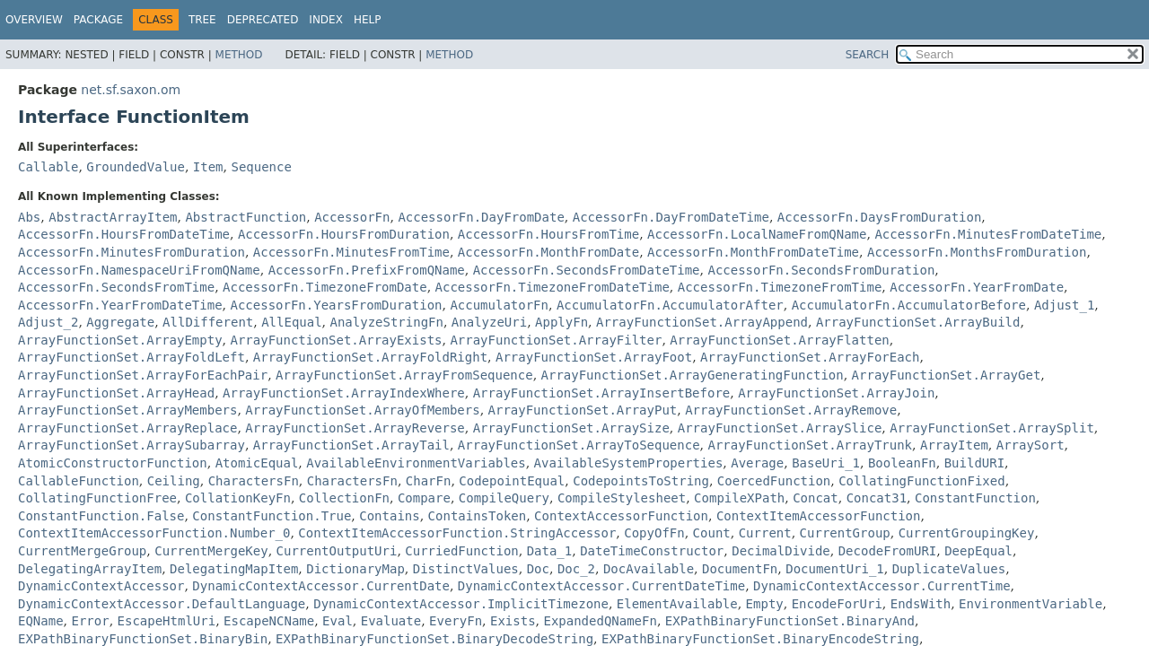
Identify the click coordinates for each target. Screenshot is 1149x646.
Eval (337, 621)
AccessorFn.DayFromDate (481, 217)
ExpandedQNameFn (599, 621)
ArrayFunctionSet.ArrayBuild (918, 322)
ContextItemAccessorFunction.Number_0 (154, 533)
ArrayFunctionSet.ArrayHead (116, 393)
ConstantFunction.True (271, 516)
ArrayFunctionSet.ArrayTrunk (809, 445)
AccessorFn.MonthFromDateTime (753, 252)
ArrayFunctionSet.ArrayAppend (702, 322)
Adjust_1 (1064, 305)
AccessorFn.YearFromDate (977, 287)
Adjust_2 (48, 322)
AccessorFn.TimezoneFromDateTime (552, 287)
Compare (424, 498)
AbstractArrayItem (112, 217)
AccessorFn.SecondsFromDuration (820, 270)
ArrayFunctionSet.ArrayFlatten (779, 340)
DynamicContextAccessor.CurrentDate (321, 586)
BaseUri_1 (826, 463)
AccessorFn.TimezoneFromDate (325, 287)
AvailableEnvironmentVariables (415, 463)
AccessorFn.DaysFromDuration (879, 217)
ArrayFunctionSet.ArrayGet (946, 375)
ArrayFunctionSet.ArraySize (571, 428)
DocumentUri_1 (834, 569)
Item (208, 167)
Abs (29, 217)
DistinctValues (466, 569)
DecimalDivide (781, 551)
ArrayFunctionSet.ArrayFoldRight (370, 357)
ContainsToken (477, 516)
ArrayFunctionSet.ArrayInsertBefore (602, 393)
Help (368, 19)
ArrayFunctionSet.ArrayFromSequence (404, 375)
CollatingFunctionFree (97, 498)
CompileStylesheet (621, 498)
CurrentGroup (845, 533)
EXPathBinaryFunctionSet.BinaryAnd (790, 621)
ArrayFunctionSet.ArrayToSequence (579, 445)
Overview (34, 19)
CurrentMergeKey (211, 551)
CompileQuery (504, 498)
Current (765, 533)
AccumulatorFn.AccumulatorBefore (909, 305)
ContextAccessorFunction (621, 516)
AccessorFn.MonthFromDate (548, 252)
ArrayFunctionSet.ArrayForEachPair (143, 375)
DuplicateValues (948, 569)
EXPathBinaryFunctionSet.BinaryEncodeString (760, 639)
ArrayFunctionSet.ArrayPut (583, 410)
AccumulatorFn (499, 305)
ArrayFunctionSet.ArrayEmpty (120, 340)
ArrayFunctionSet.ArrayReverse (354, 428)
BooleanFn (902, 463)
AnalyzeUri (489, 322)
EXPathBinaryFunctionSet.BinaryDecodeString (434, 639)
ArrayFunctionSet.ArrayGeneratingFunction (692, 375)
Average (757, 463)
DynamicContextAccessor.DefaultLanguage (161, 604)
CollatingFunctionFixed (921, 481)
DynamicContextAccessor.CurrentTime (882, 586)
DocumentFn (739, 569)
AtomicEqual (257, 463)
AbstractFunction (245, 217)
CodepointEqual (512, 481)
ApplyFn (561, 322)
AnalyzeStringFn (386, 322)
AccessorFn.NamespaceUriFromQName (139, 270)
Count (712, 533)
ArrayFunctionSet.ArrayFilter (556, 340)
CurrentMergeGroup (82, 551)
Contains (389, 516)
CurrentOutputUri (337, 551)
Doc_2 (576, 569)
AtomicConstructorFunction (112, 463)
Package (98, 19)
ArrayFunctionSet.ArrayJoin (836, 393)
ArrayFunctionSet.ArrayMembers (127, 410)
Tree (202, 19)
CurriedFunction (461, 551)
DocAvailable (648, 569)
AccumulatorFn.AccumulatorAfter (670, 305)
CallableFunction (78, 481)
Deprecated (263, 19)
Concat (815, 498)
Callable (48, 167)
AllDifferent (207, 322)
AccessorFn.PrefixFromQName (366, 270)
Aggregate (120, 322)
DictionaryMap (355, 569)
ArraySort (1030, 445)
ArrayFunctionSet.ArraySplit (992, 428)
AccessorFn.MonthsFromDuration (976, 252)
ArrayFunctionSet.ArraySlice (780, 428)
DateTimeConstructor (652, 551)
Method (239, 54)
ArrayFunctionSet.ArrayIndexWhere (344, 393)
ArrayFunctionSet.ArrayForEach (809, 357)
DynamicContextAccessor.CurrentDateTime (601, 586)
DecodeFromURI (887, 551)
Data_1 (550, 551)
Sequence (261, 167)
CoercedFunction (773, 481)
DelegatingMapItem (234, 569)
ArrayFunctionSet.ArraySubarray (131, 445)
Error (90, 621)
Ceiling (173, 481)
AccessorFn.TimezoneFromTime (780, 287)
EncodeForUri (837, 604)
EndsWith (920, 604)
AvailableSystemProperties (629, 463)
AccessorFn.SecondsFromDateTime (586, 270)
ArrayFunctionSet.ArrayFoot (594, 357)
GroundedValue (135, 167)
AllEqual (291, 322)
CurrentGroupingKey (967, 533)
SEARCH (868, 54)
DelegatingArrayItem (90, 569)
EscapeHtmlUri (167, 621)
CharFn (429, 481)
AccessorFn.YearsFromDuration (336, 305)
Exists (513, 621)
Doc (538, 569)
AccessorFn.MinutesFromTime (351, 252)
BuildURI (974, 463)
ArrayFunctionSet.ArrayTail (351, 445)
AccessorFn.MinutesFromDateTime (987, 234)
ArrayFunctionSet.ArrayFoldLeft (131, 357)
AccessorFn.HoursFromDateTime (124, 234)
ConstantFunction (975, 498)
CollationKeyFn (238, 498)
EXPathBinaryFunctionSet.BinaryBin (143, 639)
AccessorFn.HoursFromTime (548, 234)
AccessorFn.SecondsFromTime (116, 287)
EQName (41, 621)
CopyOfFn (654, 533)
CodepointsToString (641, 481)
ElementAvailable (677, 604)
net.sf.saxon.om (130, 90)
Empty (765, 604)
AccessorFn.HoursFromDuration (344, 234)
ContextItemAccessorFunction (818, 516)
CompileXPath (739, 498)
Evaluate (391, 621)
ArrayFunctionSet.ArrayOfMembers (362, 410)
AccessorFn (352, 217)
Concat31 (876, 498)
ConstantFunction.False (101, 516)
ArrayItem (954, 445)
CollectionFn (344, 498)
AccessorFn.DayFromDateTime (671, 217)
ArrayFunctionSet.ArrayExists (336, 340)
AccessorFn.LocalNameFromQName (756, 234)
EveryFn (455, 621)
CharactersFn (253, 481)
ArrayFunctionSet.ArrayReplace (127, 428)
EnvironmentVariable (1030, 604)
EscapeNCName (269, 621)
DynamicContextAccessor (101, 586)
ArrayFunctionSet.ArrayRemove (791, 410)
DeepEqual (978, 551)
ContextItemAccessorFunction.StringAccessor (457, 533)
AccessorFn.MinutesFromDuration (131, 252)
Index (326, 19)
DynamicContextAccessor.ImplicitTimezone (461, 604)
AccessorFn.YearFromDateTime (120, 305)
